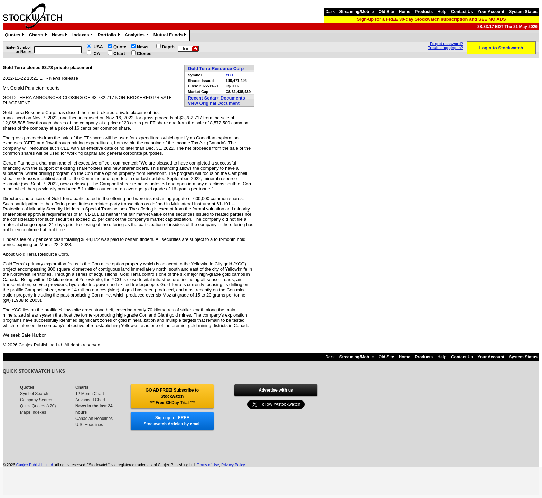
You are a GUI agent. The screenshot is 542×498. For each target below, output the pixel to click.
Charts (38, 35)
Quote (120, 46)
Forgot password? (446, 43)
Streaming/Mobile (356, 11)
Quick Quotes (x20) (38, 406)
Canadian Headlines (94, 418)
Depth (168, 46)
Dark (330, 11)
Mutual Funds (170, 35)
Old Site (386, 11)
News (60, 35)
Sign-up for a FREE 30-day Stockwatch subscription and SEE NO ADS (431, 19)
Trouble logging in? (445, 48)
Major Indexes (33, 412)
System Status (523, 11)
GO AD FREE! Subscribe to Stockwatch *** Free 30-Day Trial (172, 396)
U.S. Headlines (89, 424)
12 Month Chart (89, 393)
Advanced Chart (90, 399)
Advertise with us (276, 390)
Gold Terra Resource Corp (216, 68)
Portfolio (109, 35)
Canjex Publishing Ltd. (35, 465)
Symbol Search (34, 393)
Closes (144, 53)
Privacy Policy (233, 465)
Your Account (491, 11)
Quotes (15, 35)
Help (442, 11)
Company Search (36, 399)
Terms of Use (208, 465)
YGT (230, 75)
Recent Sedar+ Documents (216, 98)
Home (404, 11)
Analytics (137, 35)
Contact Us (462, 11)
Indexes (83, 35)
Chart (119, 53)
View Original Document (214, 103)
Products (424, 11)
